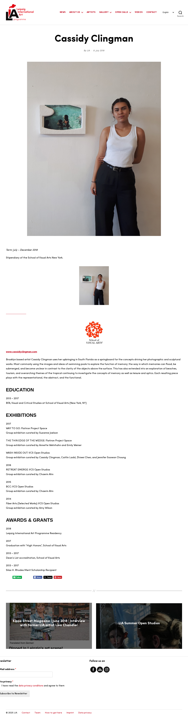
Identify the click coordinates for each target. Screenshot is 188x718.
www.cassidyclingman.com (21, 352)
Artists (91, 12)
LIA (88, 51)
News (63, 12)
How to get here (53, 714)
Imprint (70, 714)
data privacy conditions (31, 687)
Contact (151, 12)
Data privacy (85, 714)
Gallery (103, 12)
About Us (74, 12)
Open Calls (121, 12)
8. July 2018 (98, 51)
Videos (139, 12)
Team (37, 714)
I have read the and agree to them (32, 687)
